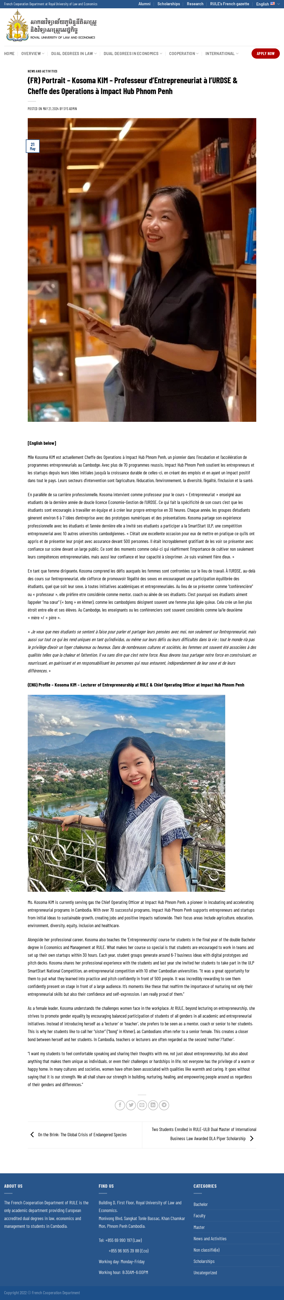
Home (9, 53)
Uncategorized (205, 1272)
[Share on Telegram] (164, 1105)
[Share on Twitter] (131, 1105)
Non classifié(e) (206, 1250)
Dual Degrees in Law (74, 53)
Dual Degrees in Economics (133, 53)
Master (199, 1227)
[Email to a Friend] (142, 1105)
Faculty (199, 1215)
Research (195, 3)
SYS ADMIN (70, 109)
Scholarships (169, 3)
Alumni (144, 3)
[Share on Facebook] (120, 1105)
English (268, 4)
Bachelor (201, 1204)
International (222, 53)
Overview (33, 53)
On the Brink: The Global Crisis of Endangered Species (77, 1134)
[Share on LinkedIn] (153, 1105)
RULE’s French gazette (229, 3)
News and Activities (42, 71)
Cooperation (184, 53)
